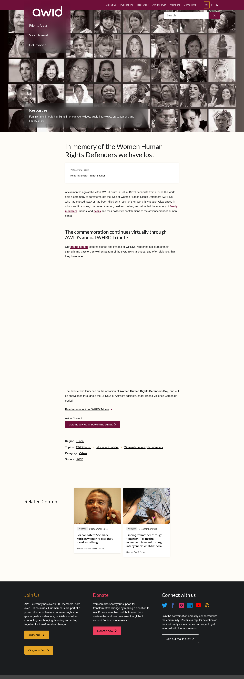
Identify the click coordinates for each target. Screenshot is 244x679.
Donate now (105, 631)
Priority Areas (38, 25)
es (217, 4)
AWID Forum (159, 4)
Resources (143, 4)
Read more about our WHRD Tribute (87, 409)
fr (212, 4)
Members (175, 4)
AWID (79, 459)
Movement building (107, 447)
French (92, 175)
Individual (34, 635)
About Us (111, 4)
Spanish (101, 175)
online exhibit (79, 246)
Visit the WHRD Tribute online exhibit (90, 424)
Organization (37, 650)
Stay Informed (38, 35)
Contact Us (190, 4)
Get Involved (37, 45)
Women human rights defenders (143, 447)
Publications (126, 4)
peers (97, 211)
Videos (83, 453)
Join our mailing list (178, 639)
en (206, 4)
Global (80, 441)
